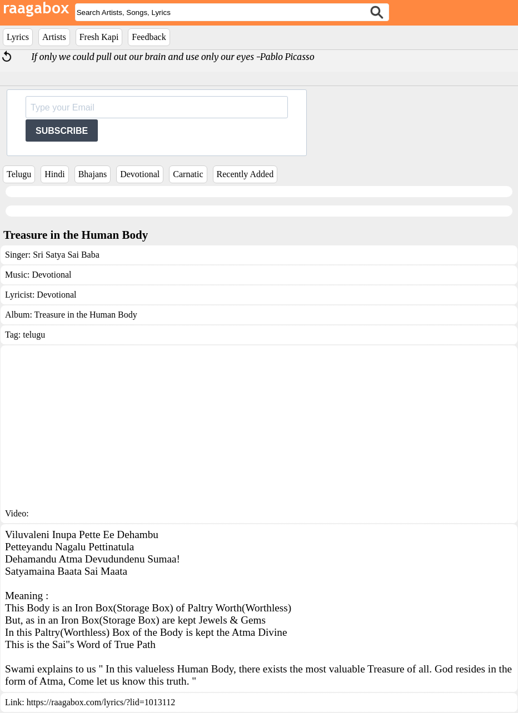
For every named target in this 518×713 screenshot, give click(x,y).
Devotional (140, 174)
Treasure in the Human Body (85, 314)
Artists (54, 37)
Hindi (54, 174)
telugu (34, 334)
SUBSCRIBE (62, 130)
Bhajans (92, 174)
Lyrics (18, 37)
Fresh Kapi (99, 37)
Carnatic (188, 174)
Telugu (19, 174)
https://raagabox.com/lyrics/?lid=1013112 (101, 702)
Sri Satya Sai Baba (66, 254)
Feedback (149, 37)
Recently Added (245, 174)
